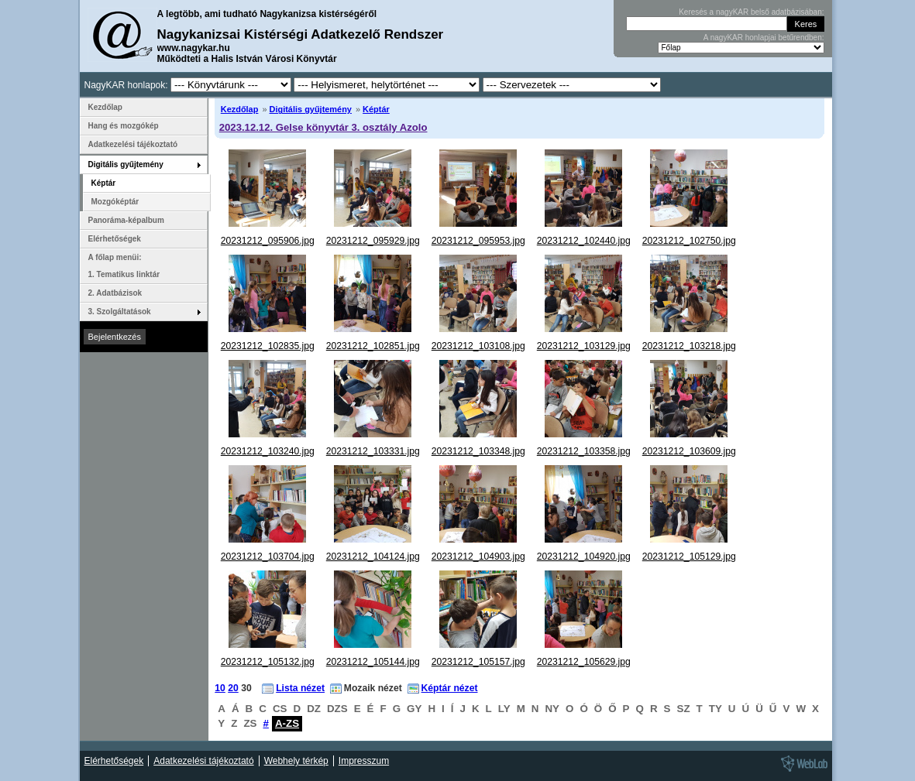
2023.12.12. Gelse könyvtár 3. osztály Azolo (323, 127)
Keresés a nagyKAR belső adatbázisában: (751, 12)
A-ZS (287, 723)
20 (233, 688)
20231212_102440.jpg (584, 240)
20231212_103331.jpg (373, 451)
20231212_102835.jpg (268, 346)
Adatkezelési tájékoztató (133, 144)
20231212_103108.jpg (478, 346)
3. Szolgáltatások (119, 311)
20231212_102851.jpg (373, 346)
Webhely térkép (296, 760)
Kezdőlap (240, 109)
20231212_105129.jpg (689, 556)
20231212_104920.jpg (584, 556)
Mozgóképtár (115, 201)
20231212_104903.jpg (478, 556)
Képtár (376, 109)
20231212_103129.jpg (584, 346)
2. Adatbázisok (115, 293)
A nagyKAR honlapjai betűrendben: (763, 37)
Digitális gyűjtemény (311, 109)
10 (220, 688)
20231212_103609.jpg (689, 451)
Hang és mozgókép (123, 126)
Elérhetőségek (114, 239)
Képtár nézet (449, 688)
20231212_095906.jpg (268, 240)
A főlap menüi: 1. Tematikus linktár (124, 266)
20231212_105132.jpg (268, 661)
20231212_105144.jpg (373, 661)
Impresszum (364, 760)
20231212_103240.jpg (268, 451)
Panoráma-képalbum (126, 220)
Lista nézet (300, 688)
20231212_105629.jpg (584, 661)
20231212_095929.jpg (373, 240)
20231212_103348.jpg (478, 451)
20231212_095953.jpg (478, 240)
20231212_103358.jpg (584, 451)
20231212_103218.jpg (689, 346)
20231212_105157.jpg (478, 661)
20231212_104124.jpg (373, 556)
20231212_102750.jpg (689, 240)
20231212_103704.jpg (268, 556)
